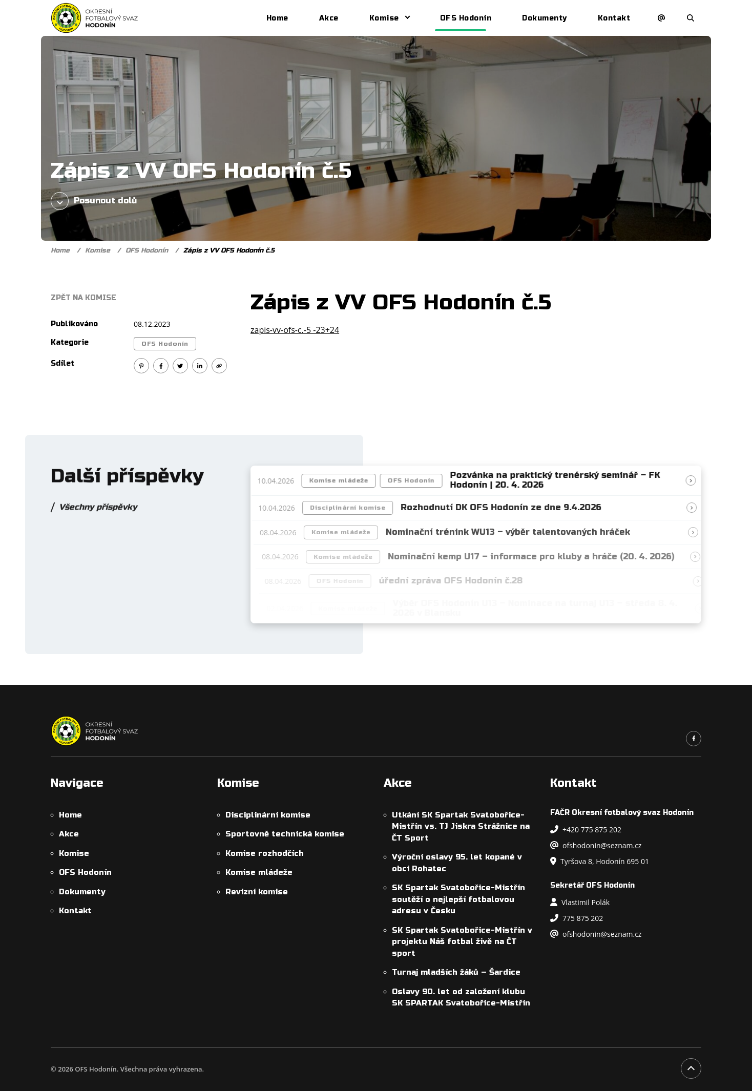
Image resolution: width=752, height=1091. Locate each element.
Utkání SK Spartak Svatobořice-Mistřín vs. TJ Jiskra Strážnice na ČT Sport (461, 826)
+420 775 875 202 (585, 829)
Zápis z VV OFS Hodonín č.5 (229, 250)
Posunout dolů (94, 201)
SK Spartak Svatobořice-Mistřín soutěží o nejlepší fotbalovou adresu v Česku (458, 899)
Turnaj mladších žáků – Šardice (456, 972)
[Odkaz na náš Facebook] (693, 738)
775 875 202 (576, 918)
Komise (384, 18)
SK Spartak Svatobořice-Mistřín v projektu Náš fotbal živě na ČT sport (462, 942)
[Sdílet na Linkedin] (199, 365)
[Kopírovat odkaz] (219, 365)
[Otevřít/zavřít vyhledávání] (690, 18)
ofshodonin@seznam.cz (595, 845)
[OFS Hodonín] (94, 18)
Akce (329, 18)
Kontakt (614, 18)
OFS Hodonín (466, 18)
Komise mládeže (342, 480)
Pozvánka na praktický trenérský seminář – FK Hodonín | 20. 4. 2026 (558, 480)
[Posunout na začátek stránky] (691, 1068)
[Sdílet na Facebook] (161, 365)
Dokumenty (544, 18)
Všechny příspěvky (98, 512)
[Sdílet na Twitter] (180, 365)
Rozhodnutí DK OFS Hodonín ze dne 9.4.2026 (506, 507)
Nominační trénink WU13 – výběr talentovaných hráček (514, 532)
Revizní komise (256, 891)
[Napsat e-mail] (661, 18)
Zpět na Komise (83, 297)
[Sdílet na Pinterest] (141, 365)
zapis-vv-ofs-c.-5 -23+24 (294, 329)
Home (277, 18)
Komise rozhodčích (264, 853)
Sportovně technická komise (284, 833)
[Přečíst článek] (694, 480)
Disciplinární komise (353, 507)
